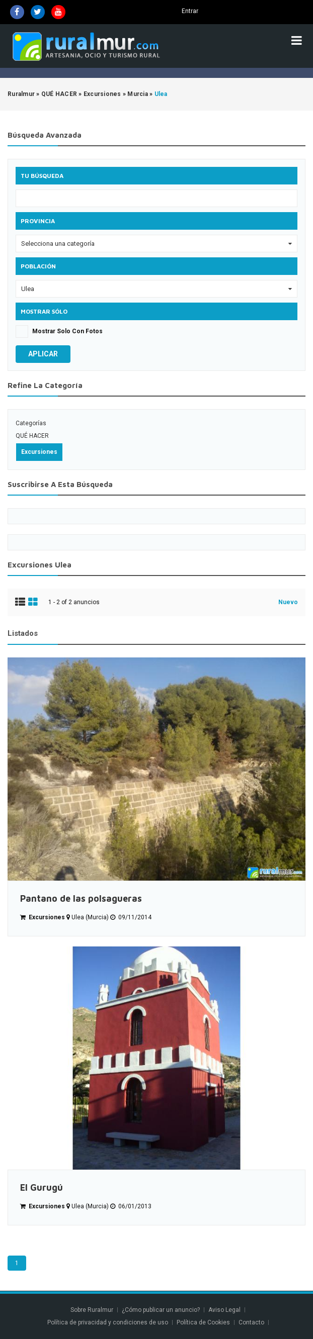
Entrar (190, 11)
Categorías (31, 423)
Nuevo (288, 602)
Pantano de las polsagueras (81, 898)
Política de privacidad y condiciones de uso (107, 1322)
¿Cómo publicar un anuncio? (161, 1309)
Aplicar (43, 354)
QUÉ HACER (32, 435)
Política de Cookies (203, 1322)
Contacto (252, 1322)
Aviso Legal (224, 1309)
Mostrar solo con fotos (67, 331)
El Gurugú (41, 1187)
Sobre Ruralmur (91, 1309)
